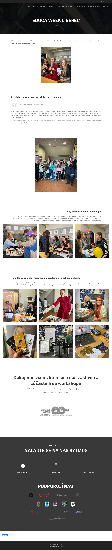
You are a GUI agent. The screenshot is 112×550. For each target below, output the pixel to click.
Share (4, 535)
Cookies (61, 546)
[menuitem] (31, 7)
